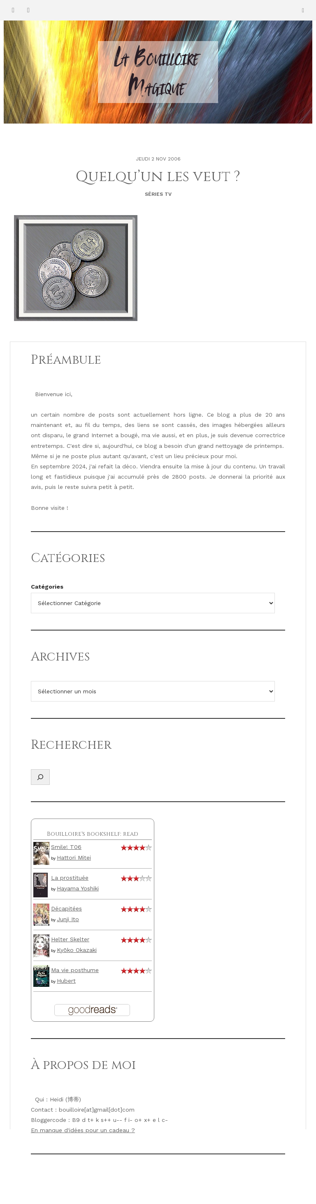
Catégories (47, 586)
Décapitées (66, 908)
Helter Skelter (70, 939)
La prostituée (69, 877)
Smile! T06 (66, 847)
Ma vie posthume (75, 970)
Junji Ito (68, 919)
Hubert (66, 980)
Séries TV (158, 194)
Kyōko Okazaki (77, 950)
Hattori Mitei (74, 857)
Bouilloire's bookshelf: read (92, 834)
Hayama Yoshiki (78, 888)
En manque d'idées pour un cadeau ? (83, 1130)
